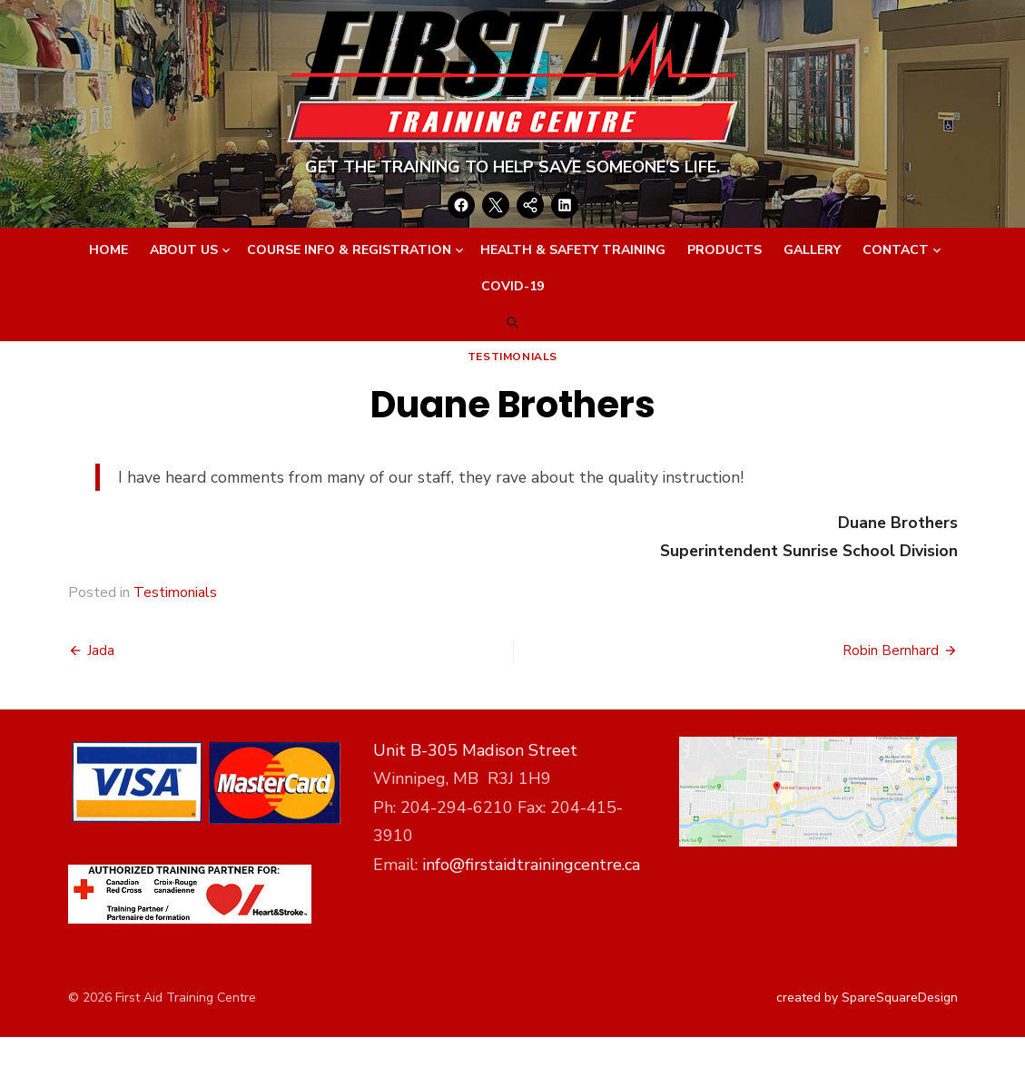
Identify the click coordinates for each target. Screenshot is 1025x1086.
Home (108, 250)
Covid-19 (512, 286)
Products (724, 250)
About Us (184, 250)
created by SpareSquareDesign (867, 997)
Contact (895, 250)
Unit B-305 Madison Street (475, 750)
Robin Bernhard (891, 650)
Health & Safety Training (572, 250)
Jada (100, 650)
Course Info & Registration (349, 250)
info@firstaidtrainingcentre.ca (531, 865)
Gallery (812, 250)
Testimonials (512, 356)
